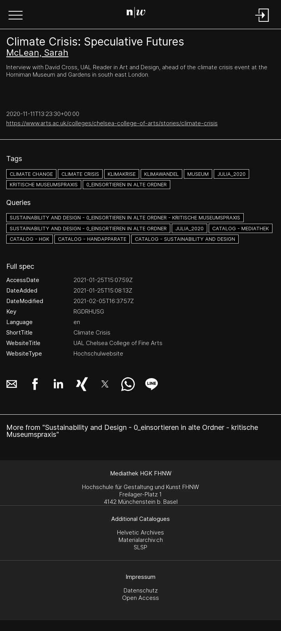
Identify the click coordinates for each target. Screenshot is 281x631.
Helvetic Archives (140, 532)
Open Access (140, 597)
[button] (15, 16)
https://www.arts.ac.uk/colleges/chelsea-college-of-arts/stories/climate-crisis (112, 123)
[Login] (262, 22)
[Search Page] (139, 13)
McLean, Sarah (37, 52)
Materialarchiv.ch (141, 539)
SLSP (140, 547)
